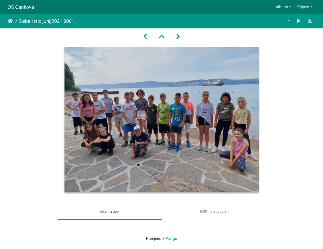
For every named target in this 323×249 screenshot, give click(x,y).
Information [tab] (109, 211)
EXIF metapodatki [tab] (213, 211)
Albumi (282, 7)
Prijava (303, 7)
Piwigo (171, 238)
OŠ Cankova (21, 7)
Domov (10, 21)
